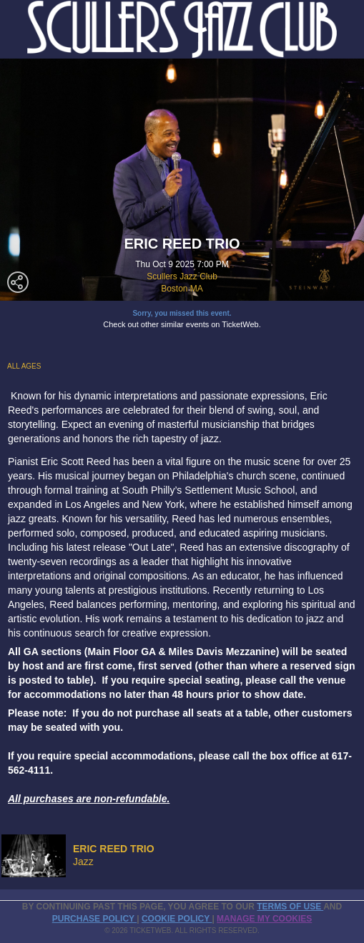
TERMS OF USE (290, 907)
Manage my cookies (264, 919)
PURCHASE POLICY (94, 919)
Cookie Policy (177, 919)
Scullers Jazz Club (182, 276)
